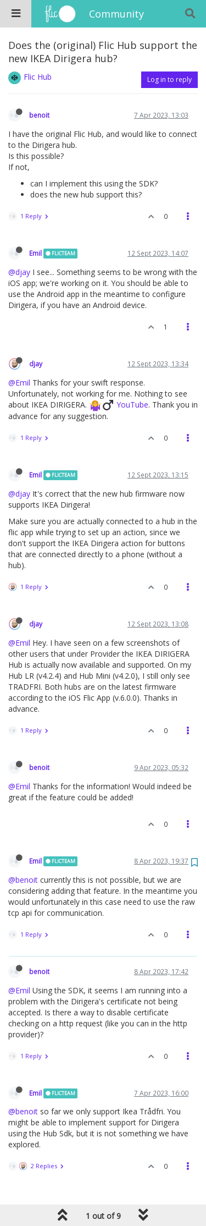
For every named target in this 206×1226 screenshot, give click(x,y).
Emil (35, 253)
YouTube (132, 404)
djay (35, 363)
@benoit (23, 880)
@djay (19, 272)
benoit (39, 115)
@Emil (19, 382)
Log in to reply (169, 79)
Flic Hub (38, 77)
